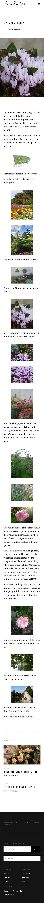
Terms (6, 881)
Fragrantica (17, 892)
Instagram (26, 873)
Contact (7, 877)
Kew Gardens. (26, 716)
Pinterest (26, 877)
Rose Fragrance (8, 892)
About (6, 873)
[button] (39, 4)
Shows (6, 768)
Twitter (25, 881)
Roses (6, 783)
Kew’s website (32, 173)
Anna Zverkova (15, 29)
